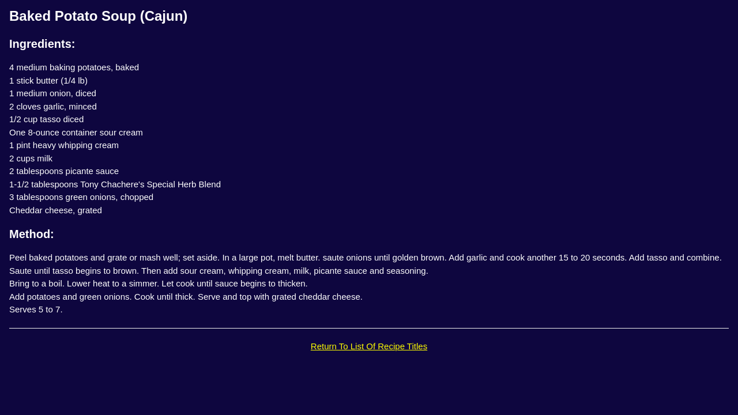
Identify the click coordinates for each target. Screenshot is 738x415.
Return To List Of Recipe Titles (369, 346)
